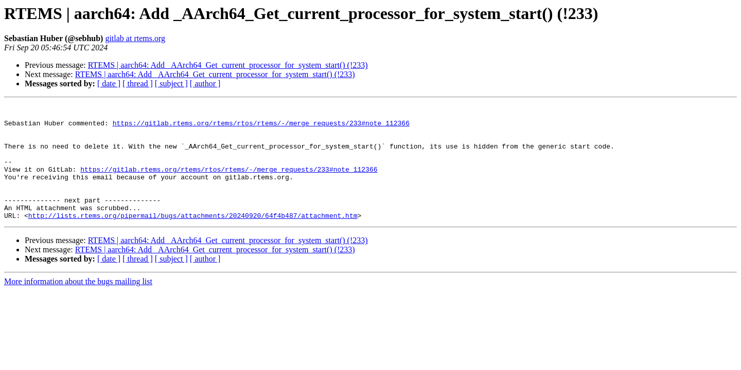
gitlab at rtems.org (135, 38)
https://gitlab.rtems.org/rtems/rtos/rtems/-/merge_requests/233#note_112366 (261, 127)
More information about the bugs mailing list (78, 304)
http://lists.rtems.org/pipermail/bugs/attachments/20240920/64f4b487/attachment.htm (193, 238)
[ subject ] (171, 83)
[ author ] (205, 83)
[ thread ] (137, 83)
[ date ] (108, 83)
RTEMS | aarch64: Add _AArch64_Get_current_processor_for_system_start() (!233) (228, 65)
